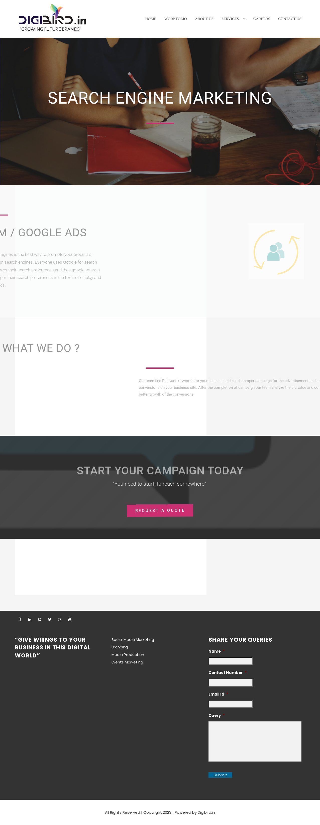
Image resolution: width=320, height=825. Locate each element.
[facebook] (20, 619)
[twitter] (50, 619)
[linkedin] (30, 619)
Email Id (218, 694)
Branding (120, 647)
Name (216, 651)
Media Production (128, 654)
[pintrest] (40, 619)
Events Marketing (127, 662)
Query (216, 715)
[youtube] (70, 619)
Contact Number (227, 672)
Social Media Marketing (133, 639)
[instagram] (60, 619)
